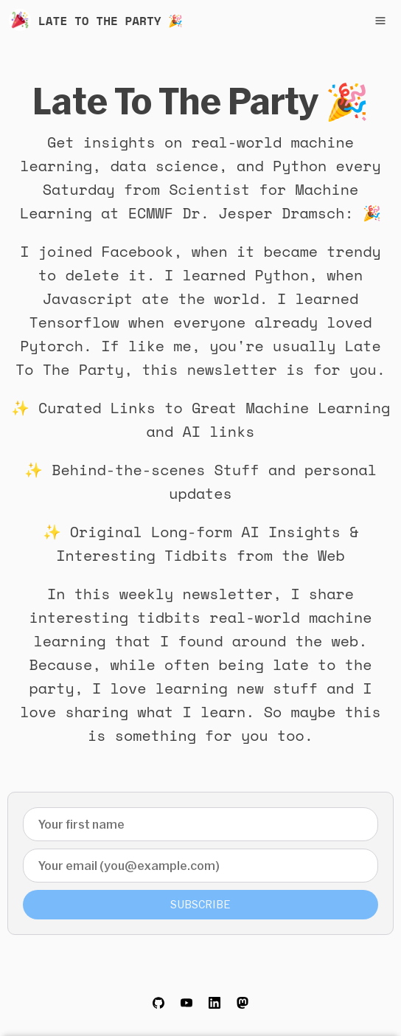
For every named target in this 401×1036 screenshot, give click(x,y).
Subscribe (200, 904)
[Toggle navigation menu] (380, 20)
